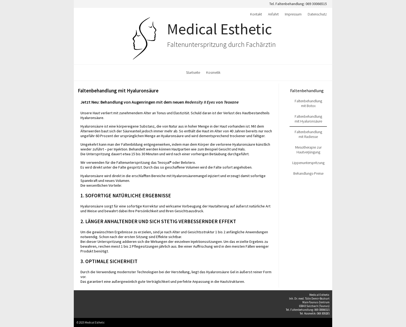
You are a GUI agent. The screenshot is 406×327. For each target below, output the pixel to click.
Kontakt (256, 14)
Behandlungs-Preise (308, 173)
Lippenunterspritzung (308, 162)
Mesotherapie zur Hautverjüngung (308, 149)
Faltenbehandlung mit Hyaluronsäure (118, 91)
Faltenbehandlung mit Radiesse (308, 134)
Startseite (193, 72)
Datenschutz (317, 14)
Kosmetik (213, 72)
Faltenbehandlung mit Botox (308, 103)
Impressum (293, 14)
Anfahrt (273, 14)
